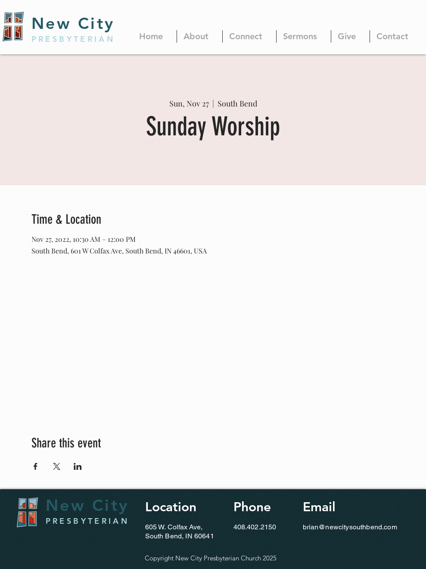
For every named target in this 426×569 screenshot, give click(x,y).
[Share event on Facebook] (35, 466)
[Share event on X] (57, 466)
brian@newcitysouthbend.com (350, 527)
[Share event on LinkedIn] (78, 466)
